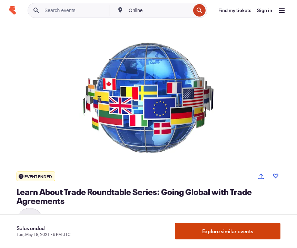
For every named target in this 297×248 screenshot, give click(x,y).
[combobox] (159, 10)
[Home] (12, 10)
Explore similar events (227, 231)
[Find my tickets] (235, 10)
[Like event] (275, 176)
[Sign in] (264, 10)
